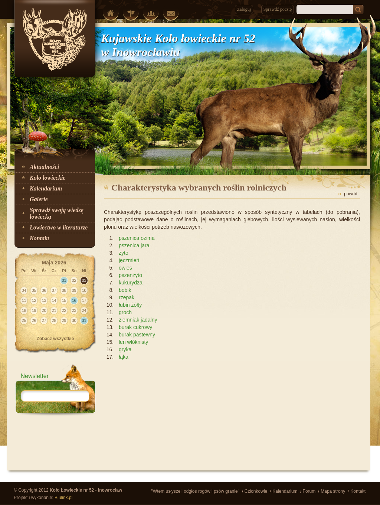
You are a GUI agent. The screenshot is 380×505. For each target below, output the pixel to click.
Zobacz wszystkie (55, 338)
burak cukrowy (135, 327)
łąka (123, 357)
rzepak (126, 297)
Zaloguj (244, 9)
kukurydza (130, 283)
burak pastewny (137, 335)
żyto (123, 253)
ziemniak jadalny (138, 320)
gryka (125, 349)
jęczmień (129, 260)
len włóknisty (133, 342)
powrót (350, 193)
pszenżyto (130, 275)
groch (125, 312)
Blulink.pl (63, 497)
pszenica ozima (137, 238)
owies (125, 268)
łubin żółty (130, 305)
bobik (125, 290)
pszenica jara (134, 245)
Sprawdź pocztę (277, 9)
